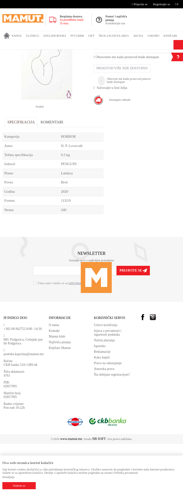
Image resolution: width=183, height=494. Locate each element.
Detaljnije (8, 477)
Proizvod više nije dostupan (122, 118)
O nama (54, 375)
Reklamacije (102, 402)
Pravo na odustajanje (108, 413)
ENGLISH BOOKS (42, 52)
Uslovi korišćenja (105, 375)
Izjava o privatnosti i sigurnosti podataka (107, 383)
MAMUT (7, 52)
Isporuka (100, 396)
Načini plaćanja (104, 390)
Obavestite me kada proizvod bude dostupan (126, 107)
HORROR (91, 52)
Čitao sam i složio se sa (66, 333)
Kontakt (54, 381)
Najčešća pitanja (60, 392)
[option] (47, 108)
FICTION (62, 52)
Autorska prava (104, 419)
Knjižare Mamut (60, 398)
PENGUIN (69, 214)
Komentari (52, 172)
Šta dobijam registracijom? (112, 425)
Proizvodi (22, 52)
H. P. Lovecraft (115, 98)
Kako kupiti (102, 407)
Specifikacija (21, 172)
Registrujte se (161, 4)
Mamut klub (57, 386)
